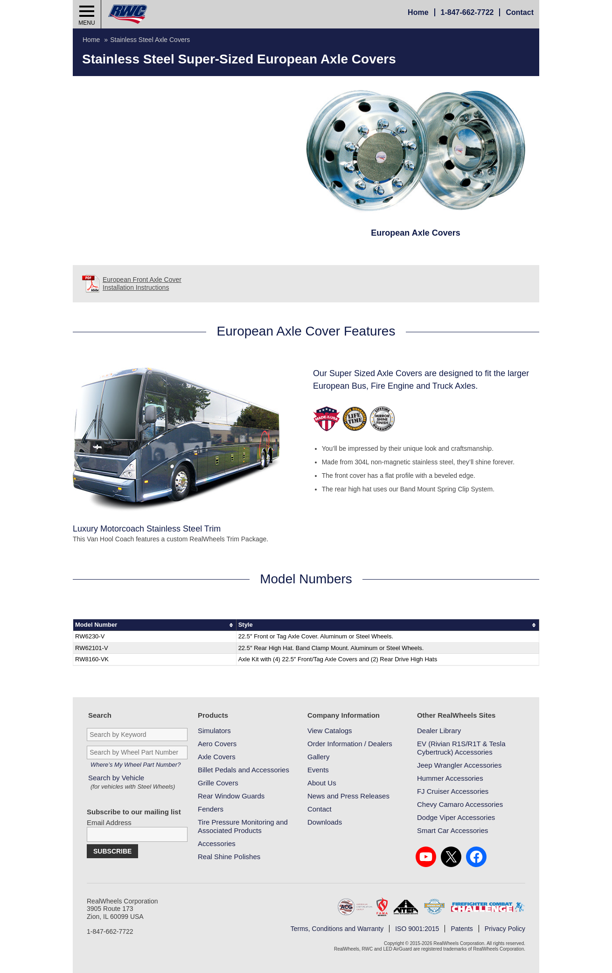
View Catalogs (329, 731)
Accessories (217, 843)
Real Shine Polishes (229, 857)
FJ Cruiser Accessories (452, 791)
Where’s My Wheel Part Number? (135, 764)
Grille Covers (218, 783)
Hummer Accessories (450, 778)
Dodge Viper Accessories (456, 817)
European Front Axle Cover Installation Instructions (142, 283)
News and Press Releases (348, 796)
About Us (321, 783)
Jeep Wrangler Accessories (459, 765)
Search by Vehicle (132, 782)
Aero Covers (217, 744)
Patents (462, 928)
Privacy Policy (505, 928)
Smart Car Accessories (452, 830)
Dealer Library (439, 731)
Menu (86, 23)
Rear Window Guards (231, 796)
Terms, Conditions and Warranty (337, 928)
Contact (520, 12)
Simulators (214, 731)
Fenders (210, 809)
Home (418, 12)
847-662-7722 (467, 12)
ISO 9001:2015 (417, 928)
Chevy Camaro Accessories (460, 804)
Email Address (109, 822)
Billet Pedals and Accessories (243, 770)
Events (318, 770)
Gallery (318, 757)
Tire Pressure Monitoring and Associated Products (243, 826)
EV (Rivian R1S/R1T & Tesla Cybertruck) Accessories (461, 748)
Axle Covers (217, 757)
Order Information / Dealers (349, 744)
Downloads (324, 822)
